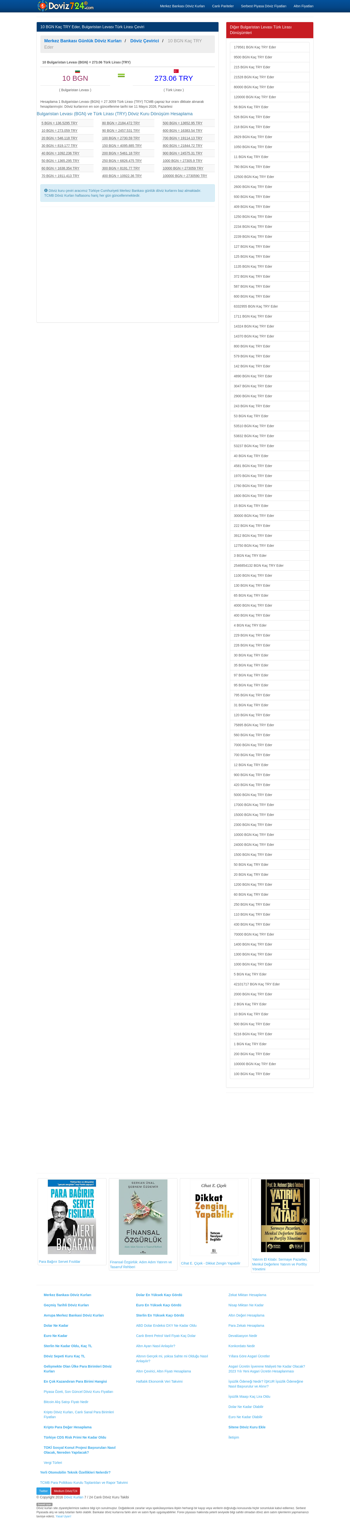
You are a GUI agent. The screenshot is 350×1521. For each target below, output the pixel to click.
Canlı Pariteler (223, 6)
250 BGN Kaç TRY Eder (252, 904)
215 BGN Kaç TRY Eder (252, 67)
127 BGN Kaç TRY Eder (252, 246)
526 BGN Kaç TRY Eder (252, 117)
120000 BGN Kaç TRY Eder (255, 97)
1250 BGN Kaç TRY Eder (253, 217)
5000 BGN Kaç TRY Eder (253, 795)
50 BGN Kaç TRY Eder (251, 865)
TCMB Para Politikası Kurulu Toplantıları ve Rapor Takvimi (84, 1483)
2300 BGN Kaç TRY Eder (253, 825)
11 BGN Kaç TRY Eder (251, 157)
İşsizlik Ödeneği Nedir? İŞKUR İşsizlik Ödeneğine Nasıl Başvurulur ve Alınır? (265, 1384)
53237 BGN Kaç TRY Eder (254, 446)
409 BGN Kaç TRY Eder (252, 207)
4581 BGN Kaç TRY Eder (253, 466)
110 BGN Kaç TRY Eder (252, 914)
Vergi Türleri (53, 1463)
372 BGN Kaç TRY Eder (252, 276)
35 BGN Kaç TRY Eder (251, 665)
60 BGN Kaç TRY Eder (251, 894)
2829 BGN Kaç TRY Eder (253, 137)
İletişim (233, 1437)
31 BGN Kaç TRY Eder (251, 705)
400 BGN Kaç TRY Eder (252, 615)
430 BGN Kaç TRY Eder (252, 924)
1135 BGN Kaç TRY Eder (253, 266)
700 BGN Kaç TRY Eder (252, 755)
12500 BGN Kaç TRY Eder (254, 177)
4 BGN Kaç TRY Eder (250, 625)
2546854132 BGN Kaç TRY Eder (259, 565)
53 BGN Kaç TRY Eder (251, 416)
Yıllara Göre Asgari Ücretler (249, 1356)
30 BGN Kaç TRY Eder (251, 655)
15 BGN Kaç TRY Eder (251, 506)
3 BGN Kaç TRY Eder (250, 555)
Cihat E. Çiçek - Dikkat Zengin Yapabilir (210, 1222)
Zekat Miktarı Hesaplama (247, 1295)
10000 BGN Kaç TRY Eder (254, 835)
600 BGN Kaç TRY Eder (252, 296)
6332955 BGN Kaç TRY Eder (256, 306)
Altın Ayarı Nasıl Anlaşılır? (155, 1346)
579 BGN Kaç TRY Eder (252, 356)
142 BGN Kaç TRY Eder (252, 366)
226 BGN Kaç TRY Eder (252, 645)
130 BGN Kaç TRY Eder (252, 585)
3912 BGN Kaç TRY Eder (253, 536)
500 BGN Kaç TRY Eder (252, 1024)
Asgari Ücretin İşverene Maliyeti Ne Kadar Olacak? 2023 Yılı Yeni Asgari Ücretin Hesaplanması (266, 1368)
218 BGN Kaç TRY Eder (252, 127)
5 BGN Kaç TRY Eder (250, 974)
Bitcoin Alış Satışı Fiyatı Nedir (66, 1402)
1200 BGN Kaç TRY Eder (253, 884)
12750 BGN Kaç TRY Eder (254, 546)
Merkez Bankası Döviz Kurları (182, 6)
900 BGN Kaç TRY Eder (252, 775)
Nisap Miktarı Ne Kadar (246, 1305)
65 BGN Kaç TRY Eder (251, 595)
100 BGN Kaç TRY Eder (252, 1074)
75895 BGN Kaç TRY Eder (254, 725)
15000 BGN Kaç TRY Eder (254, 815)
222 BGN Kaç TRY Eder (252, 526)
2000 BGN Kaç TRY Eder (253, 994)
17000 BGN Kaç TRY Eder (254, 805)
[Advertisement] (127, 264)
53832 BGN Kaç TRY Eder (254, 436)
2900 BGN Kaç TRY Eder (253, 396)
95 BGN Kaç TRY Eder (251, 685)
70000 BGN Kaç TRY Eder (254, 934)
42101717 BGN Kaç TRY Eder (257, 984)
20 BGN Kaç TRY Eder (251, 874)
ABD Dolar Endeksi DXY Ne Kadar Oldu (166, 1325)
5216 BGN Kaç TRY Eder (253, 1034)
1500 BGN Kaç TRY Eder (253, 855)
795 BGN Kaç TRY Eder (252, 695)
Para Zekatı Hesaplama (246, 1325)
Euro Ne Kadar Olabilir (245, 1417)
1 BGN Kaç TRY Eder (250, 1044)
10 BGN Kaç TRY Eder (251, 1014)
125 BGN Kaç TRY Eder (252, 256)
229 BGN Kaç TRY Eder (252, 635)
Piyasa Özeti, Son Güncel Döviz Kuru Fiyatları (78, 1392)
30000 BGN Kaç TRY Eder (254, 516)
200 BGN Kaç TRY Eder (252, 1054)
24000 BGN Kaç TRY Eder (254, 845)
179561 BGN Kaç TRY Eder (255, 47)
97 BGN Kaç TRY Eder (251, 675)
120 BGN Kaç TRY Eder (252, 715)
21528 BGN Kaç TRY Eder (254, 77)
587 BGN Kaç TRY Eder (252, 286)
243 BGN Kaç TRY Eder (252, 406)
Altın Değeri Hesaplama (246, 1315)
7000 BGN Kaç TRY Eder (253, 745)
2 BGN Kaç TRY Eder (250, 1004)
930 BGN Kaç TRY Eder (252, 197)
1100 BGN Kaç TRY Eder (253, 575)
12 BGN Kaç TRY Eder (251, 765)
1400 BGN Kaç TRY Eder (253, 944)
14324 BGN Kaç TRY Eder (254, 326)
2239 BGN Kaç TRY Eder (253, 237)
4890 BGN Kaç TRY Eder (253, 376)
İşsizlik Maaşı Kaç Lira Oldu (249, 1396)
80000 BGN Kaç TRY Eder (254, 87)
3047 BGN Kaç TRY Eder (253, 386)
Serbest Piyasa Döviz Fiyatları (264, 6)
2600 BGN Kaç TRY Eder (253, 187)
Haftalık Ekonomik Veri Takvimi (159, 1381)
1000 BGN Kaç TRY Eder (253, 964)
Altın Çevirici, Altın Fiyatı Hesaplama (163, 1371)
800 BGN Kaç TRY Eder (252, 346)
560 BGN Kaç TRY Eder (252, 735)
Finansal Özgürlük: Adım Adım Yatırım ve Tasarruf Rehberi (141, 1224)
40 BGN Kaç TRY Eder (251, 456)
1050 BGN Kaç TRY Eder (253, 147)
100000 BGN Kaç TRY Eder (255, 1064)
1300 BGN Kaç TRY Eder (253, 954)
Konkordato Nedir (241, 1346)
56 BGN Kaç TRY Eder (251, 107)
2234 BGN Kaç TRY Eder (253, 227)
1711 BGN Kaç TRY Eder (253, 316)
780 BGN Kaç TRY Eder (252, 167)
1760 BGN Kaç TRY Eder (253, 486)
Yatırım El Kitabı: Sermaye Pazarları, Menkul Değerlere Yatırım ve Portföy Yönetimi (281, 1225)
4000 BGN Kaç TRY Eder (253, 605)
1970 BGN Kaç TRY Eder (253, 476)
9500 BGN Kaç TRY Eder (253, 57)
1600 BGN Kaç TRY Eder (253, 496)
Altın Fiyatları (304, 6)
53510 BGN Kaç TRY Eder (254, 426)
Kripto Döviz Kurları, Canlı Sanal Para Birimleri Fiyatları (79, 1414)
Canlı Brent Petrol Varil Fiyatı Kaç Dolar (166, 1336)
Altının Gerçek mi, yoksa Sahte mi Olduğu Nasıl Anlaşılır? (172, 1358)
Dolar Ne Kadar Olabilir (245, 1407)
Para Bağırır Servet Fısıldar (67, 1221)
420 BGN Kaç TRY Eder (252, 785)
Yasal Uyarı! (63, 1516)
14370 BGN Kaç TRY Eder (254, 336)
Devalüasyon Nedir (242, 1336)
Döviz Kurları (73, 1497)
